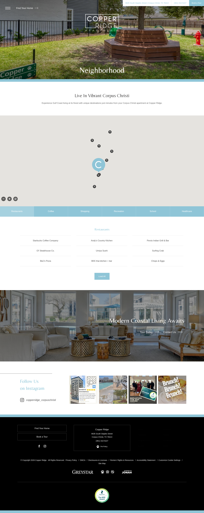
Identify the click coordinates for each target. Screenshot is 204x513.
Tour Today (149, 332)
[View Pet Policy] (102, 446)
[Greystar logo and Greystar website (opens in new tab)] (82, 473)
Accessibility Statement (146, 460)
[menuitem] (149, 429)
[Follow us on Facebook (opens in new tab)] (39, 447)
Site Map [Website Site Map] (102, 464)
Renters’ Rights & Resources (122, 460)
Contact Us (173, 332)
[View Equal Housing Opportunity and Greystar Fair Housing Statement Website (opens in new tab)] (107, 472)
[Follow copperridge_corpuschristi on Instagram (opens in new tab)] (43, 389)
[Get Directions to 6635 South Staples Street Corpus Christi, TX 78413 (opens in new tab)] (147, 3)
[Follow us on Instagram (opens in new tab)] (45, 447)
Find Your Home (27, 8)
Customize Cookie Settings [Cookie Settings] (169, 460)
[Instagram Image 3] (142, 389)
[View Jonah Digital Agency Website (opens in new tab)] (127, 472)
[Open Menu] (7, 8)
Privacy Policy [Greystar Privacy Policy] (71, 460)
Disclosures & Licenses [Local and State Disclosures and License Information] (98, 460)
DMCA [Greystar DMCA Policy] (83, 460)
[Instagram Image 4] (172, 389)
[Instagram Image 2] (113, 389)
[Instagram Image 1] (84, 389)
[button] (111, 151)
